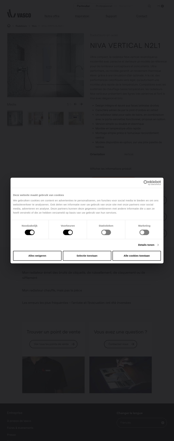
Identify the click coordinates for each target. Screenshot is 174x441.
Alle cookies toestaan (137, 255)
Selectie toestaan (87, 255)
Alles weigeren (37, 255)
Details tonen (146, 244)
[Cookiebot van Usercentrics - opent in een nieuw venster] (146, 182)
